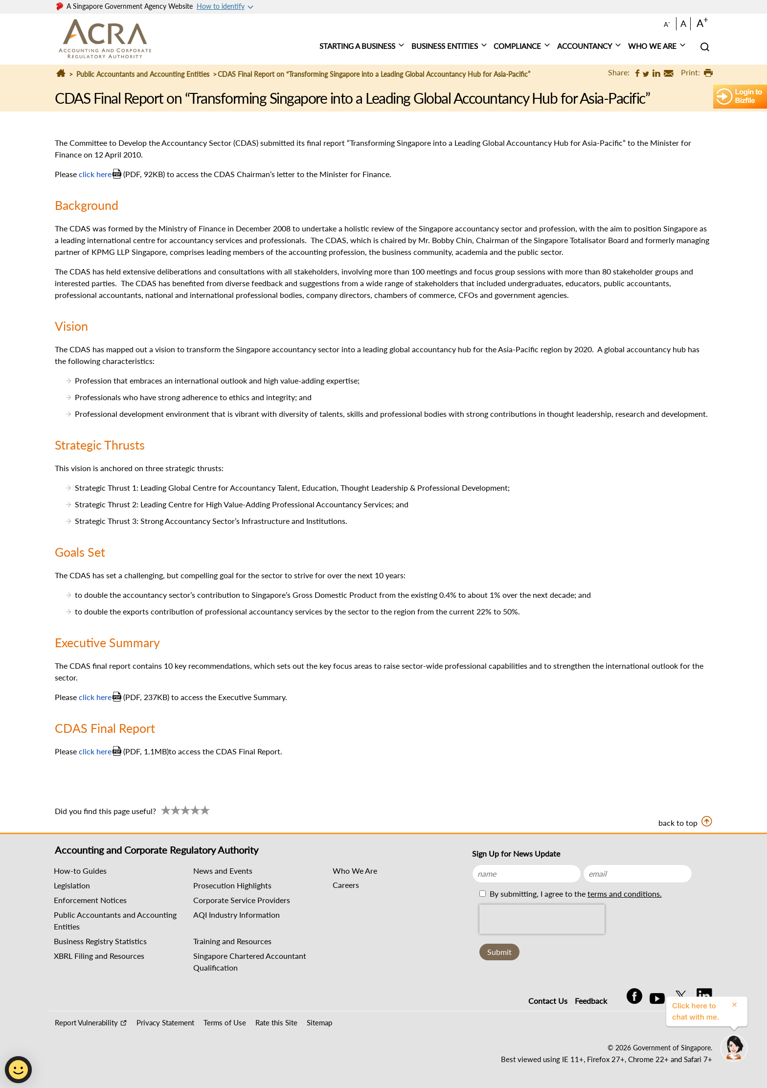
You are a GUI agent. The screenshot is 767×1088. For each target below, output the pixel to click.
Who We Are (355, 870)
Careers (346, 884)
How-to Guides (80, 870)
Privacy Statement (165, 1022)
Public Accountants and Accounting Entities (142, 74)
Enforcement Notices (90, 900)
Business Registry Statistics (100, 941)
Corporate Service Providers (241, 900)
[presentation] (542, 919)
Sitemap (319, 1022)
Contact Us (547, 1000)
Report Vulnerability (86, 1022)
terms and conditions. (624, 893)
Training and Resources (232, 941)
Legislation (72, 885)
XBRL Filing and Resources (99, 955)
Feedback (591, 1000)
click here (95, 174)
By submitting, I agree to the (575, 893)
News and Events (222, 870)
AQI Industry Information (236, 914)
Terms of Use (224, 1022)
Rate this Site (276, 1022)
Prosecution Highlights (232, 885)
